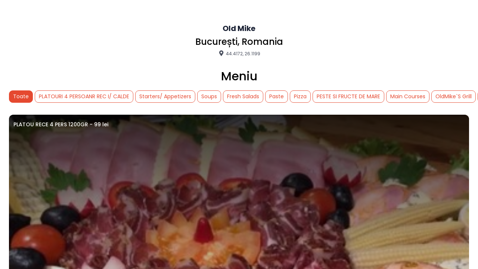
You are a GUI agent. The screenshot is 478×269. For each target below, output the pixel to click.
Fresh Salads (243, 96)
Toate (21, 96)
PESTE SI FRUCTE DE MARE (348, 96)
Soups (209, 96)
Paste (276, 96)
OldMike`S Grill (453, 96)
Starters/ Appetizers (165, 96)
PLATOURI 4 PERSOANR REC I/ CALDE (84, 96)
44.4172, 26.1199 (239, 53)
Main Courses (407, 96)
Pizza (300, 96)
